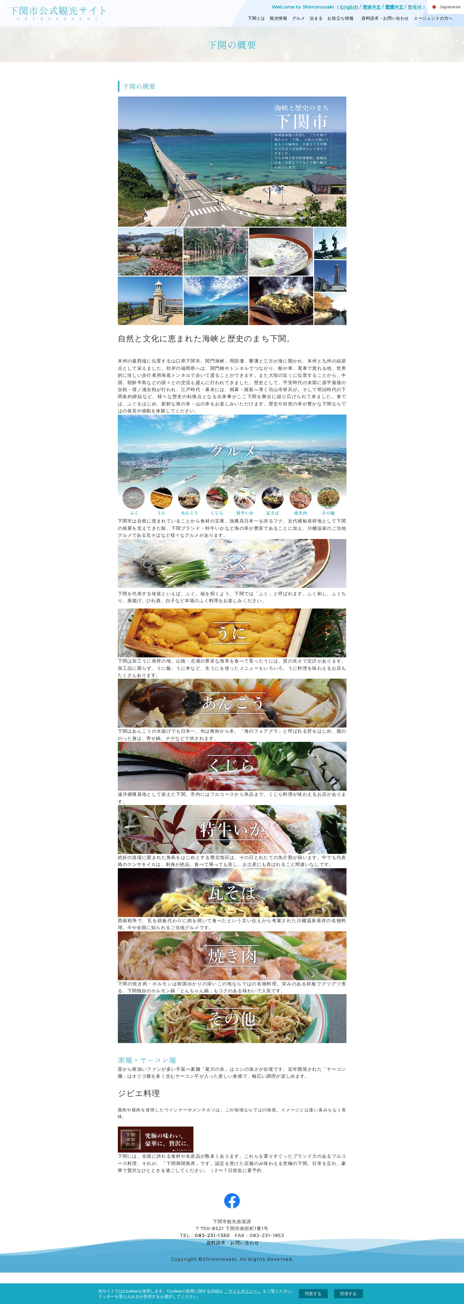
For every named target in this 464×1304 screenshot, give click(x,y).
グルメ (298, 18)
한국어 (414, 7)
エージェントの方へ (433, 18)
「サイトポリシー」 (242, 1291)
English (349, 7)
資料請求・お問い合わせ (384, 18)
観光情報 (278, 18)
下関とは (256, 18)
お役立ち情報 (340, 18)
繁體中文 (394, 7)
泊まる (316, 18)
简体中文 (372, 7)
